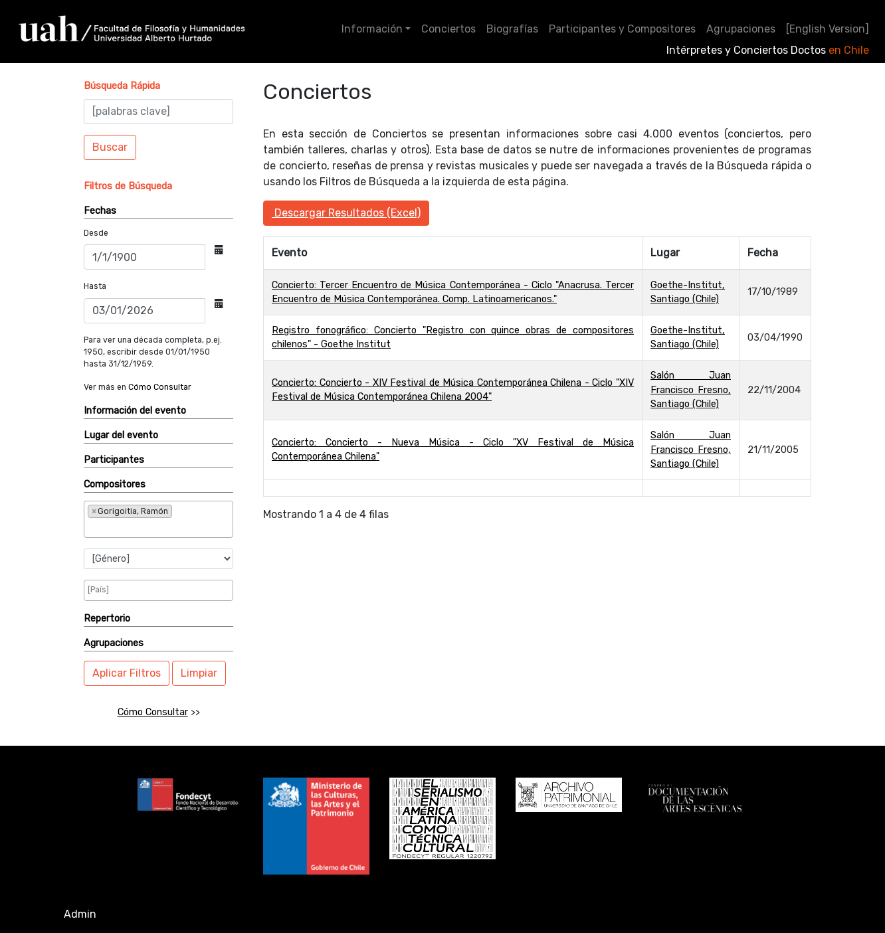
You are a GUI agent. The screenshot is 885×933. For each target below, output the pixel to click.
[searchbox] (131, 527)
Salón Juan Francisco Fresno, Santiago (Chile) (690, 390)
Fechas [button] (100, 210)
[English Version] (827, 29)
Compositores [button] (115, 484)
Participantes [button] (114, 460)
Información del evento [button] (135, 410)
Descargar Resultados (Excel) (346, 213)
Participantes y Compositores (622, 29)
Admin (80, 914)
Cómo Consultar (159, 387)
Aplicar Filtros (126, 673)
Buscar (110, 147)
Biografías (512, 29)
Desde (96, 233)
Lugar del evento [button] (121, 435)
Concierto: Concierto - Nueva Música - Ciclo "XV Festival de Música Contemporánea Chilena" (453, 450)
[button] (122, 86)
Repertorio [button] (107, 618)
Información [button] (372, 29)
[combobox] (158, 519)
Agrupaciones (740, 29)
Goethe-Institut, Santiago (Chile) (687, 292)
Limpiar (199, 673)
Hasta (95, 286)
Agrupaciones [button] (114, 643)
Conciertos (448, 29)
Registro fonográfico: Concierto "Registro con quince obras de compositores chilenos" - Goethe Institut (453, 338)
